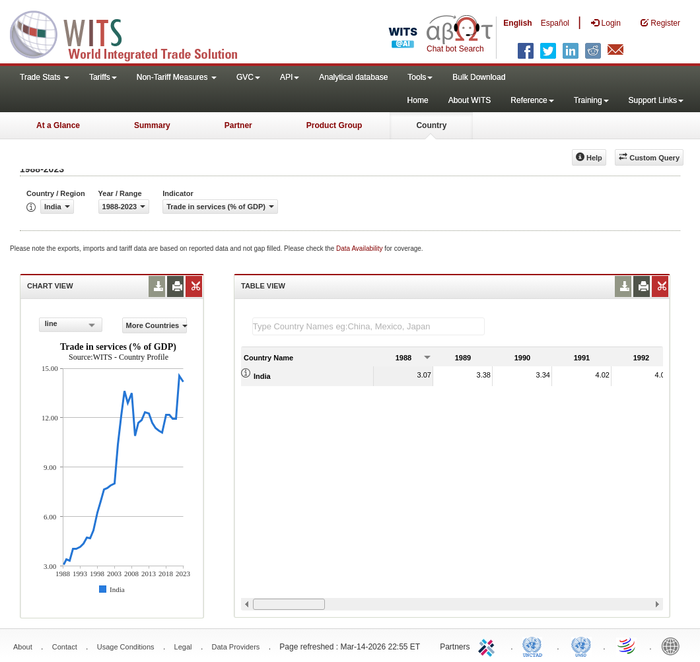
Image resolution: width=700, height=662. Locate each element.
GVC (248, 77)
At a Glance (58, 125)
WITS (132, 33)
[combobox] (70, 324)
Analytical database (353, 77)
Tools (420, 77)
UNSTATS (581, 645)
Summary (152, 125)
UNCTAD (535, 645)
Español (555, 23)
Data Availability (360, 248)
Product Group (334, 125)
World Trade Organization (627, 645)
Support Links (656, 100)
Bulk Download (478, 77)
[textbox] (368, 326)
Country (431, 125)
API (289, 77)
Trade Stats (44, 77)
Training (591, 100)
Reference (531, 100)
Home (418, 100)
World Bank (673, 645)
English (517, 23)
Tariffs (103, 77)
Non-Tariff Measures (177, 77)
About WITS (469, 100)
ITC (488, 645)
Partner (238, 125)
